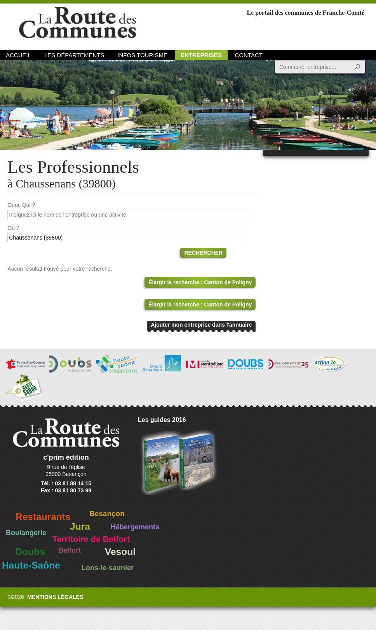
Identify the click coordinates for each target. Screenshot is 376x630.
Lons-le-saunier (108, 568)
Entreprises (201, 55)
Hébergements (135, 527)
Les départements (74, 55)
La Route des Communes (77, 25)
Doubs (30, 551)
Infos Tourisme (142, 55)
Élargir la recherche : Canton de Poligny (200, 282)
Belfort (69, 550)
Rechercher (203, 253)
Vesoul (120, 551)
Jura (80, 526)
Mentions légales (55, 597)
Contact (249, 55)
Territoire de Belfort (91, 539)
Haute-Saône (31, 565)
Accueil (18, 55)
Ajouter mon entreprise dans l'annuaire (201, 325)
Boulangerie (26, 533)
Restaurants (43, 516)
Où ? (13, 228)
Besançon (107, 513)
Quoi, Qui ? (21, 205)
